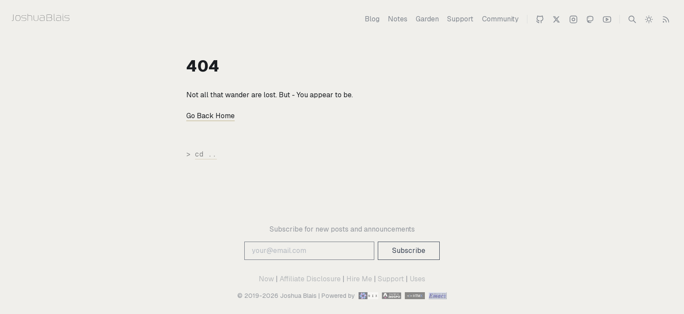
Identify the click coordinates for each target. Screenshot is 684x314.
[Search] (632, 19)
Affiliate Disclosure (310, 278)
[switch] (649, 19)
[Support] (460, 19)
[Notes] (397, 19)
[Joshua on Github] (540, 19)
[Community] (500, 19)
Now (266, 278)
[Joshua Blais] (58, 19)
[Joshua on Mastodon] (590, 19)
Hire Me (359, 278)
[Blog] (372, 19)
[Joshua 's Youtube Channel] (607, 19)
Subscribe (408, 250)
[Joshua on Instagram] (573, 19)
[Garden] (427, 19)
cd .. (206, 154)
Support (391, 278)
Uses (417, 278)
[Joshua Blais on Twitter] (556, 19)
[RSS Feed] (666, 19)
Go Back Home (210, 115)
